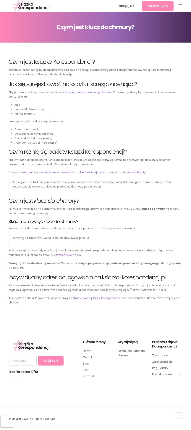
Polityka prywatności (167, 374)
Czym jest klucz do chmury (131, 353)
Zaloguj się (126, 6)
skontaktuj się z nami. (68, 255)
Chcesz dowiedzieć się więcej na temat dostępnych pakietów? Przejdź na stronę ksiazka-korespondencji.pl (78, 172)
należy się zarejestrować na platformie (87, 92)
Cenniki (88, 357)
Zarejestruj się (158, 6)
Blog (86, 364)
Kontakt (88, 376)
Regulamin (160, 368)
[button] (180, 6)
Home (87, 351)
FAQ (85, 370)
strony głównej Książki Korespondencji (97, 298)
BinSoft (16, 419)
